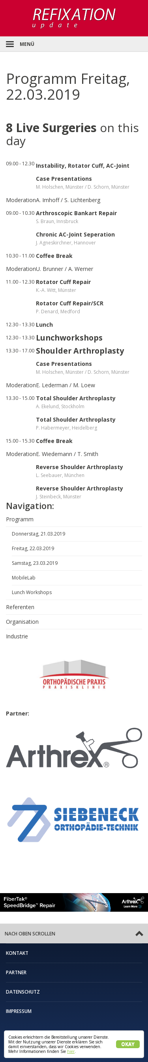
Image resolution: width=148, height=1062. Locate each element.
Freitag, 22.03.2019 (33, 548)
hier (71, 1051)
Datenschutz (23, 991)
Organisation (22, 621)
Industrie (17, 636)
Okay (128, 1044)
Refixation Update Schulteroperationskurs (74, 18)
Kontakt (17, 953)
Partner (16, 972)
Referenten (20, 607)
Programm (20, 519)
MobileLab (24, 577)
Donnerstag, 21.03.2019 (38, 533)
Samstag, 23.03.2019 (35, 563)
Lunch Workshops (32, 592)
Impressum (19, 1011)
